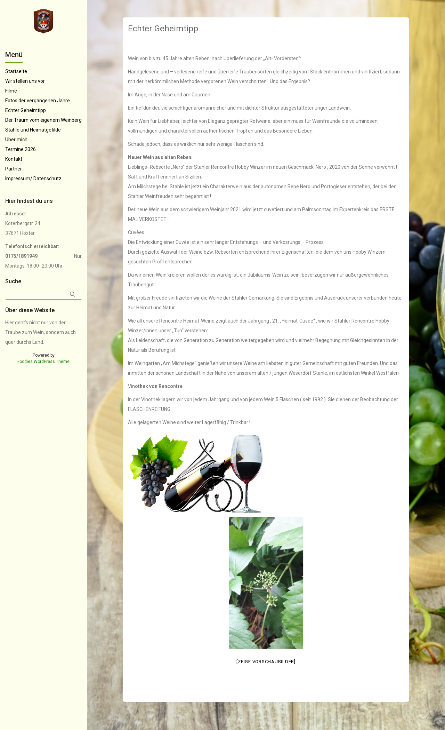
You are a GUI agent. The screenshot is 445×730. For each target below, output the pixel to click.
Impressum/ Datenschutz (33, 178)
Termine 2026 (20, 149)
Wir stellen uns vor (25, 81)
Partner (13, 169)
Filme (11, 91)
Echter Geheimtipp (25, 110)
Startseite (16, 71)
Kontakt (13, 159)
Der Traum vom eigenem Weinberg (43, 120)
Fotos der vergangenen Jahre (37, 100)
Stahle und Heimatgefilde (33, 130)
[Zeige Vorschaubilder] (266, 661)
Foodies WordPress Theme (43, 361)
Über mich (16, 139)
